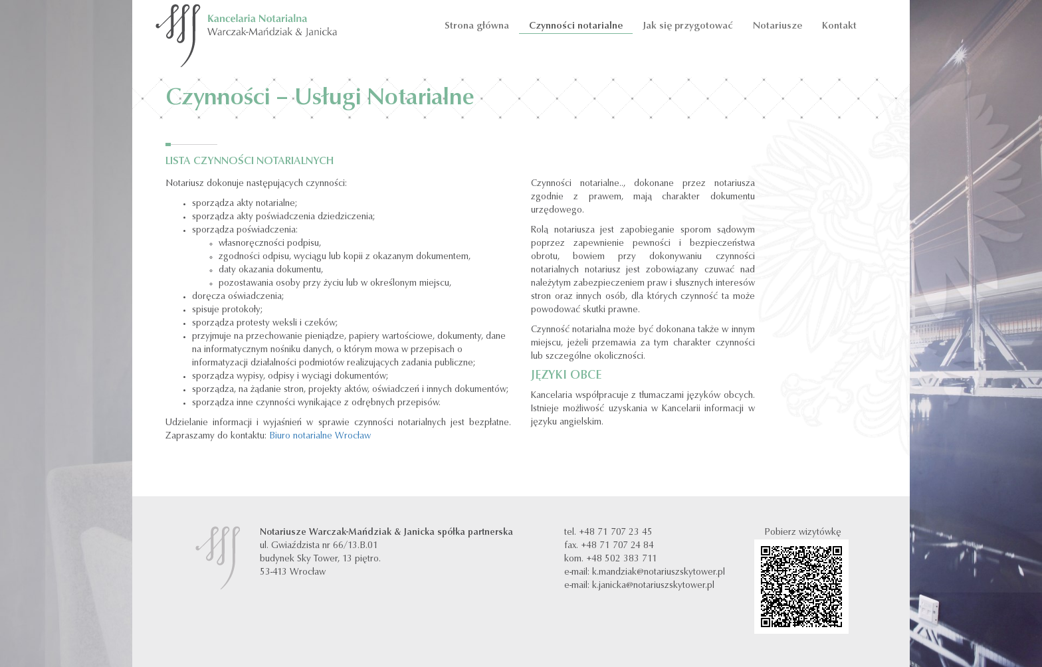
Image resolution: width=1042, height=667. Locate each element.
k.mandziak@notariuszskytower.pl (658, 572)
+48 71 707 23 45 (616, 532)
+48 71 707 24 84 (617, 546)
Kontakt (839, 26)
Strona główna (475, 26)
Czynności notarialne (576, 26)
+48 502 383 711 (621, 559)
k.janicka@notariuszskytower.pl (653, 586)
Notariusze (777, 26)
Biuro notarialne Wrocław (320, 436)
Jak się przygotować (688, 26)
